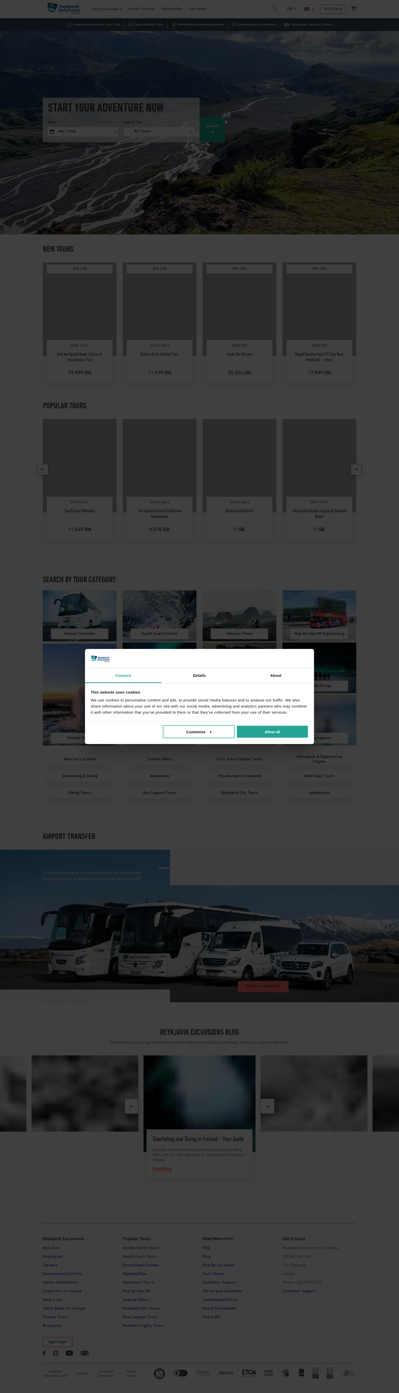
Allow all (272, 731)
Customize (199, 731)
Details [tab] (199, 675)
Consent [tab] (123, 675)
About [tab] (275, 675)
